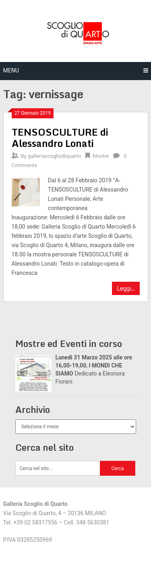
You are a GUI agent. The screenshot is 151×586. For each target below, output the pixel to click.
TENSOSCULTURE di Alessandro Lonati (60, 137)
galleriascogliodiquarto (54, 156)
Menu (11, 70)
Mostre (101, 156)
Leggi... (126, 288)
